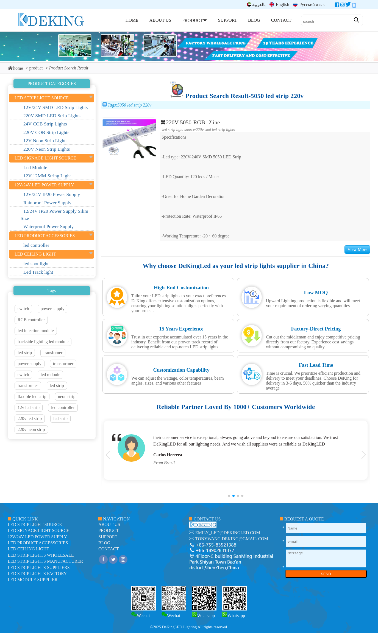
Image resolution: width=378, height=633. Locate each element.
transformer (63, 363)
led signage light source (38, 530)
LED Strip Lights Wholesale (41, 555)
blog (104, 542)
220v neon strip (31, 429)
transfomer (52, 352)
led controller (63, 407)
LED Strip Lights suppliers (39, 567)
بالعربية (256, 4)
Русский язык (309, 4)
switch (23, 308)
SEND (326, 574)
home (15, 68)
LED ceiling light (28, 549)
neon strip (67, 396)
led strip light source (178, 129)
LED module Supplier (32, 579)
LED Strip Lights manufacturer (45, 561)
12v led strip (29, 407)
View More (357, 249)
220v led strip (30, 418)
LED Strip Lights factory (37, 573)
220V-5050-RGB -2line (190, 122)
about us (109, 524)
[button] (229, 496)
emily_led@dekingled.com (227, 532)
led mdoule (50, 374)
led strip (25, 352)
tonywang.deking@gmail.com (231, 538)
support (107, 536)
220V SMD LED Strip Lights (215, 129)
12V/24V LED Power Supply (37, 536)
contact (108, 549)
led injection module (36, 330)
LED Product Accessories (38, 542)
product (36, 68)
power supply (53, 308)
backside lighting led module (43, 341)
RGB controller (31, 319)
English (279, 4)
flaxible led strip (32, 396)
